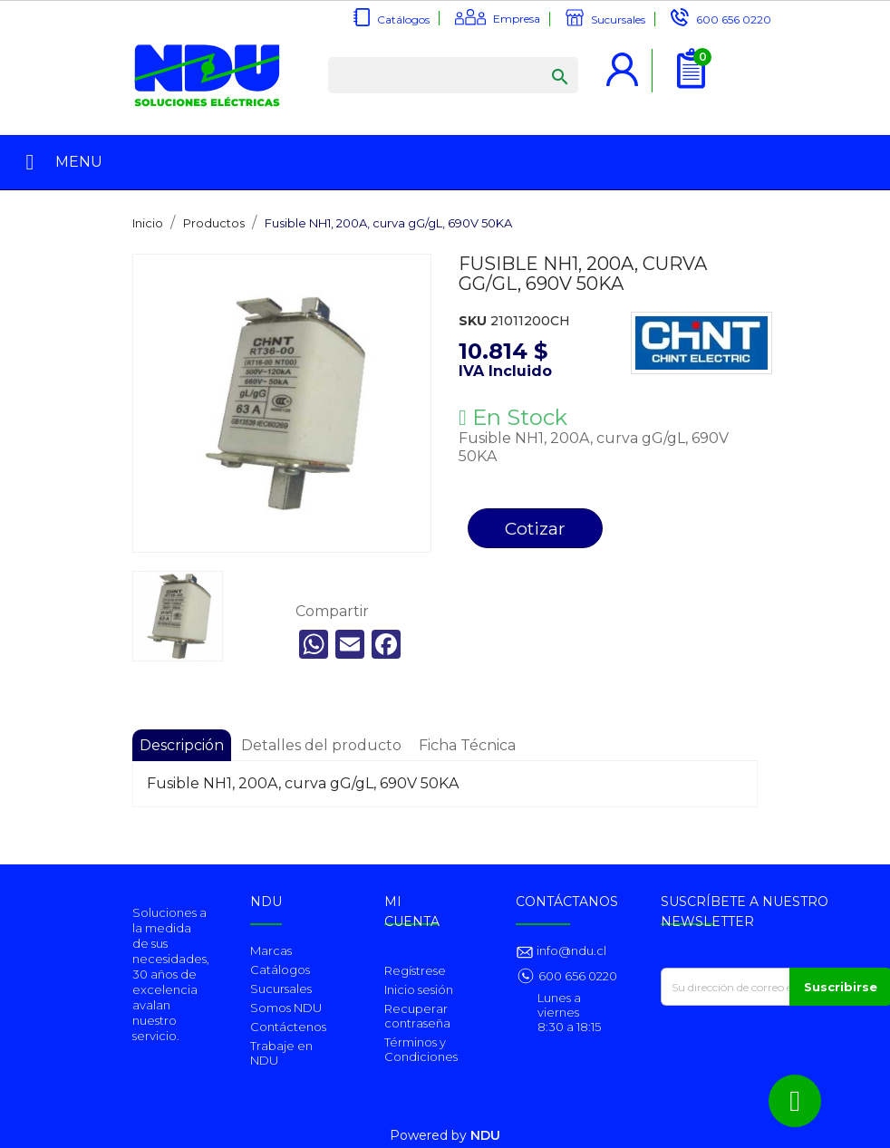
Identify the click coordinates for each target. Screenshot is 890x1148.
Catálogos (403, 19)
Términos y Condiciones (421, 1049)
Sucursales (618, 19)
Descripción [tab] (182, 745)
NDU (485, 1135)
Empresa (516, 18)
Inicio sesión (418, 989)
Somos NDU (286, 1007)
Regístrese (415, 970)
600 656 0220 (733, 19)
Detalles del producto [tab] (321, 745)
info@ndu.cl (570, 950)
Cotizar (535, 528)
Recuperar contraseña (417, 1015)
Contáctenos (288, 1026)
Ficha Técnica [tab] (467, 745)
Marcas (271, 950)
